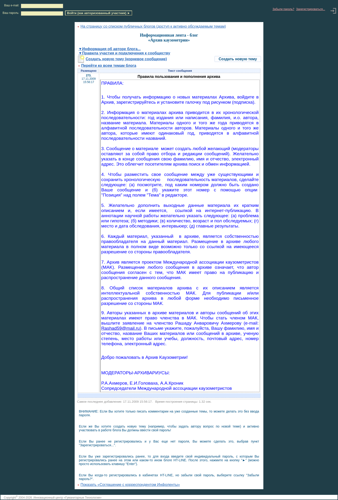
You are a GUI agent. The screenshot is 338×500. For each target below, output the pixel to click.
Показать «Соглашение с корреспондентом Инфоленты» (130, 485)
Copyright (11, 497)
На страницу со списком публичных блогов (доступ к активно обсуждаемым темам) (153, 26)
